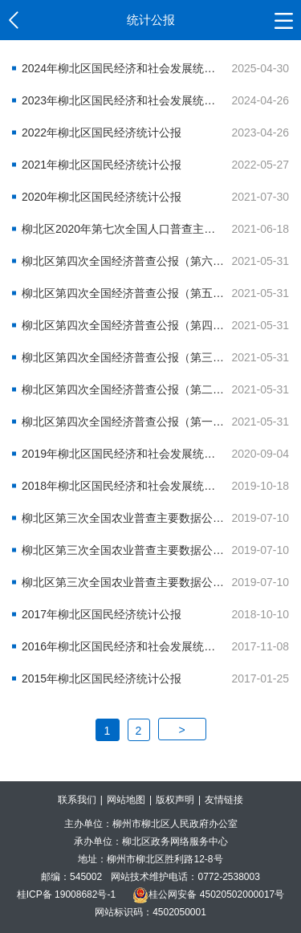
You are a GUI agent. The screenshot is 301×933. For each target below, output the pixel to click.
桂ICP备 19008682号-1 (66, 894)
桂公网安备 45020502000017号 (208, 894)
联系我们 (77, 799)
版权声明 (175, 799)
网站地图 (126, 799)
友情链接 (224, 799)
